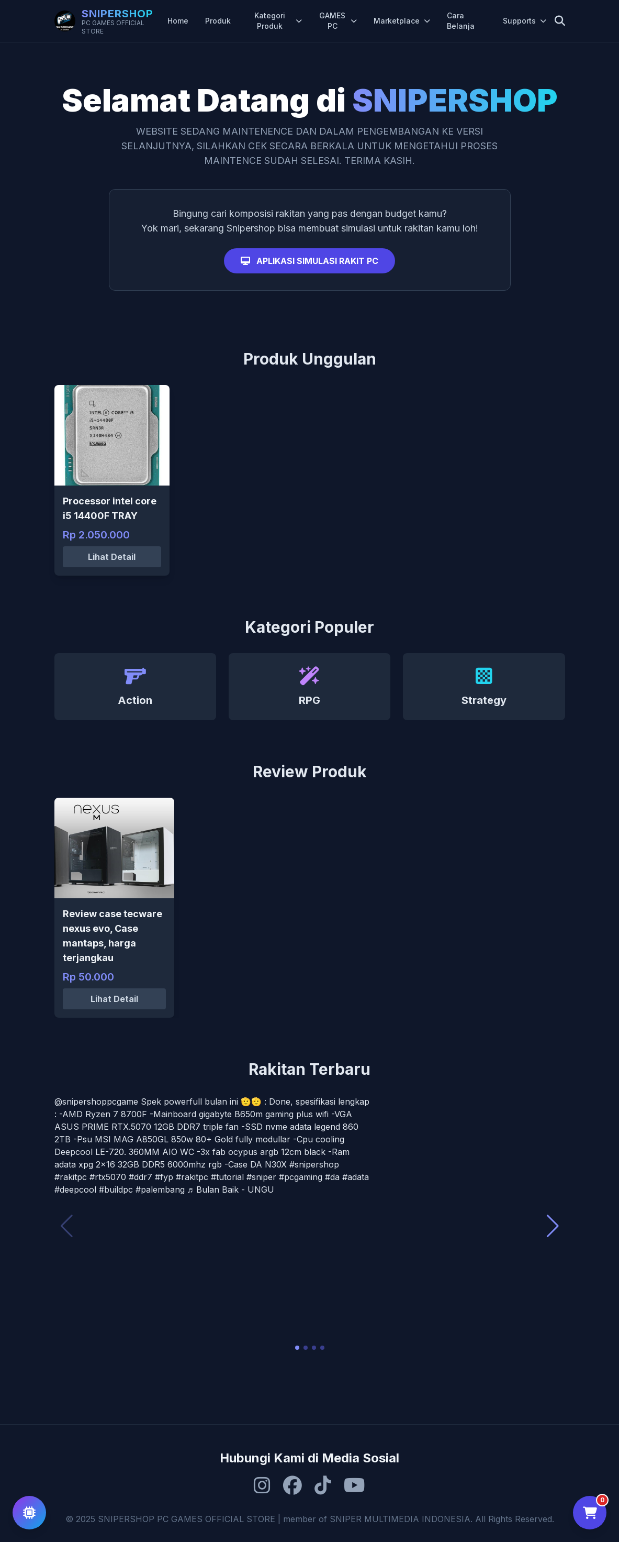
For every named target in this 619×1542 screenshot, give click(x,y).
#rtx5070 (107, 1177)
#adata (355, 1177)
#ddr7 (140, 1177)
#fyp (164, 1177)
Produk (218, 20)
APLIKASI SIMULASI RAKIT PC (309, 261)
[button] (297, 1348)
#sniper (261, 1177)
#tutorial (227, 1177)
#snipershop (314, 1164)
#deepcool (75, 1189)
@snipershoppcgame (96, 1101)
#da (332, 1177)
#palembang (160, 1189)
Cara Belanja (461, 20)
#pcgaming (300, 1177)
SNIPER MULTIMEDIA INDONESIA (400, 1519)
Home (177, 20)
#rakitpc (70, 1177)
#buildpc (116, 1189)
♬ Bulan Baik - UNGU (230, 1189)
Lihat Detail (112, 557)
